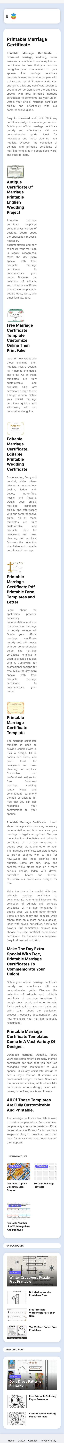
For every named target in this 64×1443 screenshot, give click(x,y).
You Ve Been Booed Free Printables (43, 1328)
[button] (7, 16)
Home (11, 1440)
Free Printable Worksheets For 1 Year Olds (42, 1312)
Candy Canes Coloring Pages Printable (42, 1415)
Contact (32, 1440)
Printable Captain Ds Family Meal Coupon (17, 1187)
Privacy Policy (48, 1440)
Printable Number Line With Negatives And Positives (18, 1226)
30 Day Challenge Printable (44, 1185)
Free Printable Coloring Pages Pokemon (42, 1398)
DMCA (21, 1440)
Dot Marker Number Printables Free (40, 1294)
